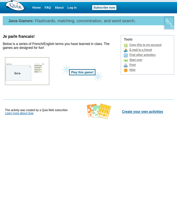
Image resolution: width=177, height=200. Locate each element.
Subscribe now (104, 7)
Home (36, 7)
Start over (135, 59)
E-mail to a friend (140, 49)
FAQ (48, 7)
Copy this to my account (145, 44)
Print (132, 64)
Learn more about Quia (19, 113)
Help (132, 69)
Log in (72, 7)
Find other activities (142, 54)
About (59, 7)
